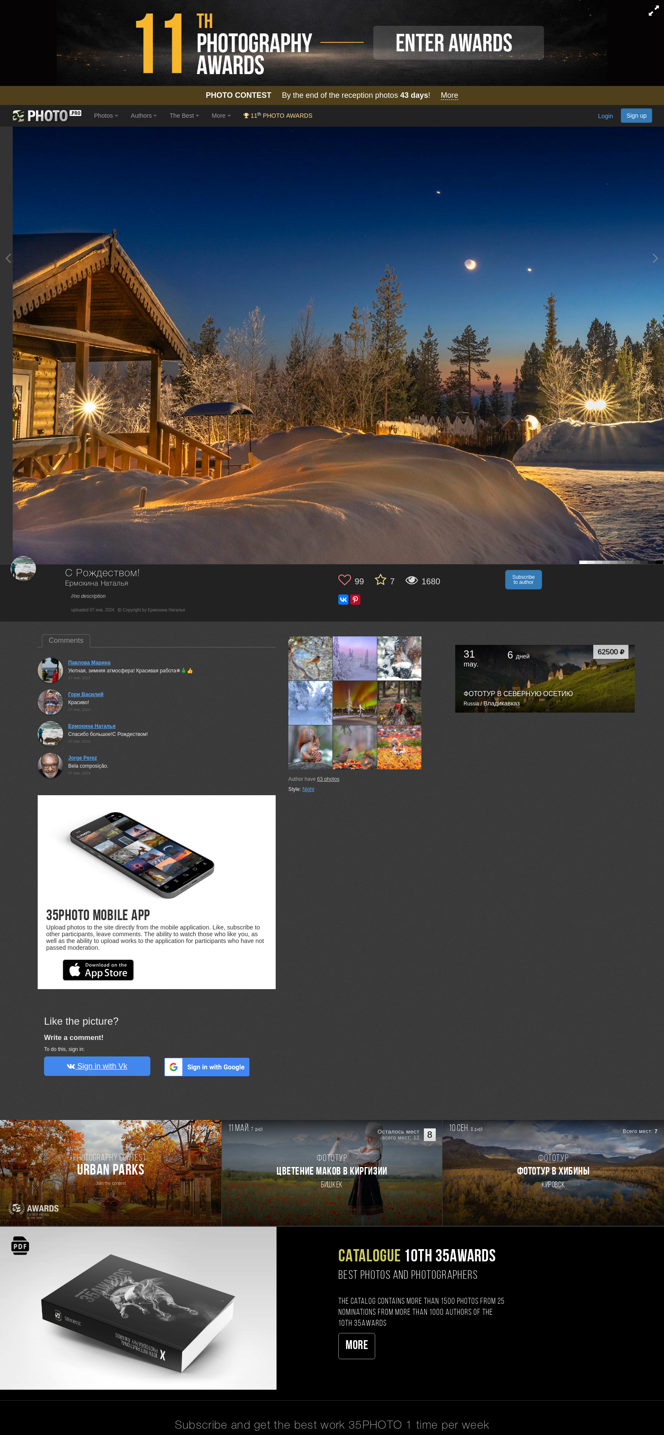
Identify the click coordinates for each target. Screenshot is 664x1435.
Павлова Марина (89, 663)
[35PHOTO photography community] (46, 115)
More (357, 1345)
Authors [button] (144, 116)
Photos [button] (106, 116)
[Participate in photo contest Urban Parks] (110, 1173)
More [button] (221, 116)
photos (328, 779)
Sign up (636, 116)
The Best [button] (184, 116)
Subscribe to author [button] (523, 579)
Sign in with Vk (97, 1066)
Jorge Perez (82, 758)
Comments (66, 640)
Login (605, 116)
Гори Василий (85, 694)
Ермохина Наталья (96, 584)
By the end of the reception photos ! (332, 95)
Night (308, 789)
